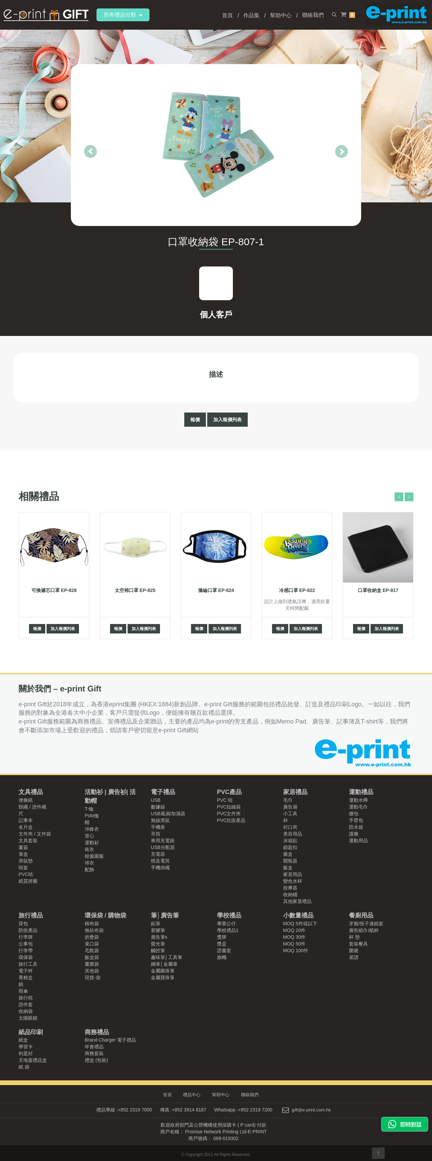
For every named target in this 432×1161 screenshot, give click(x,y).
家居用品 (292, 874)
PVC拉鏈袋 (229, 807)
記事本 (26, 820)
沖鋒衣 (92, 829)
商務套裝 (94, 1053)
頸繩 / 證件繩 (32, 807)
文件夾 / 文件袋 (35, 834)
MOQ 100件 (295, 950)
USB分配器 (163, 847)
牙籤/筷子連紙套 (366, 923)
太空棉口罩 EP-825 (135, 590)
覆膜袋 (92, 964)
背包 (23, 923)
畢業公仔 (226, 923)
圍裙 (353, 950)
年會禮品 (94, 1046)
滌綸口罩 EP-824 (216, 590)
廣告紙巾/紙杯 (364, 930)
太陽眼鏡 (28, 1018)
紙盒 (23, 1040)
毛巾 (288, 800)
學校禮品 (229, 915)
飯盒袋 (92, 957)
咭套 (23, 867)
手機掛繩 (160, 867)
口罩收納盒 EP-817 (378, 590)
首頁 (227, 15)
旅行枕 (26, 997)
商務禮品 (97, 1032)
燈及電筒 (160, 860)
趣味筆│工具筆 (166, 957)
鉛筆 (155, 923)
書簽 (23, 847)
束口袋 (92, 943)
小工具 (290, 813)
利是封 (26, 1053)
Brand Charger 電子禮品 (110, 1040)
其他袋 (92, 970)
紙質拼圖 (28, 881)
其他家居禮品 (297, 901)
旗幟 (221, 957)
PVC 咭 (225, 800)
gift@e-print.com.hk (311, 1109)
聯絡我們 (313, 15)
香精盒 (26, 977)
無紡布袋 (94, 930)
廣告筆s (159, 937)
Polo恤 (92, 815)
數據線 (158, 807)
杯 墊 (354, 937)
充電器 (158, 854)
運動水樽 (358, 800)
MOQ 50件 (294, 943)
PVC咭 (26, 874)
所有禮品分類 (123, 15)
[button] (77, 145)
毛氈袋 (92, 950)
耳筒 (155, 834)
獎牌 (221, 937)
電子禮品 (163, 792)
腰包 (353, 813)
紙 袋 (24, 1067)
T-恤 (89, 809)
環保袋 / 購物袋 (105, 915)
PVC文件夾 (229, 813)
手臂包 (356, 820)
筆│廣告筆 (165, 915)
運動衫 (92, 842)
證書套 (224, 950)
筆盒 (23, 854)
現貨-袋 (93, 977)
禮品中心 (193, 1094)
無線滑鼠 (160, 820)
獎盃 (221, 943)
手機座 (158, 827)
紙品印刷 (31, 1032)
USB (156, 800)
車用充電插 (162, 840)
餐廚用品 (361, 915)
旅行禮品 (31, 915)
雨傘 (23, 991)
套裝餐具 (358, 943)
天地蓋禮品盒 (33, 1060)
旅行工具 (28, 964)
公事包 (26, 943)
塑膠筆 (158, 930)
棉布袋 (92, 923)
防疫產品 (28, 930)
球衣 (89, 863)
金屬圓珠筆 (162, 970)
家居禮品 (295, 792)
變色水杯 (292, 881)
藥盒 (288, 854)
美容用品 (292, 834)
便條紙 (26, 800)
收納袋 (26, 1011)
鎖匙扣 (290, 847)
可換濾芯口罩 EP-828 (54, 590)
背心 (89, 836)
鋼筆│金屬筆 (164, 964)
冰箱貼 (290, 840)
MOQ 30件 (294, 937)
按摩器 (290, 887)
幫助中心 (281, 15)
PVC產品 (229, 792)
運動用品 (358, 840)
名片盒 (26, 827)
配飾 (89, 869)
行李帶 (26, 950)
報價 (195, 419)
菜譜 (353, 957)
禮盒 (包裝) (96, 1060)
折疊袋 (92, 937)
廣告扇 (290, 807)
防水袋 (356, 827)
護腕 (353, 834)
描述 (216, 373)
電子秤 (26, 970)
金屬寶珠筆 (162, 977)
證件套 (26, 1004)
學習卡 (26, 1046)
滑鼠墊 (26, 860)
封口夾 (290, 827)
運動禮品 (361, 792)
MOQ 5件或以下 (300, 923)
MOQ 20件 (294, 930)
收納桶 (290, 894)
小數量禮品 (298, 915)
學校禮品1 (228, 930)
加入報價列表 (227, 419)
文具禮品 (31, 792)
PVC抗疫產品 (231, 820)
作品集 (251, 15)
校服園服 (94, 856)
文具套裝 (28, 840)
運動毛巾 (358, 807)
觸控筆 (158, 950)
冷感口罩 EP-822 (297, 590)
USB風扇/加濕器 (168, 813)
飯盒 (288, 867)
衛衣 (89, 849)
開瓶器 (290, 860)
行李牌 (26, 937)
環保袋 (26, 957)
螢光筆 (158, 943)
